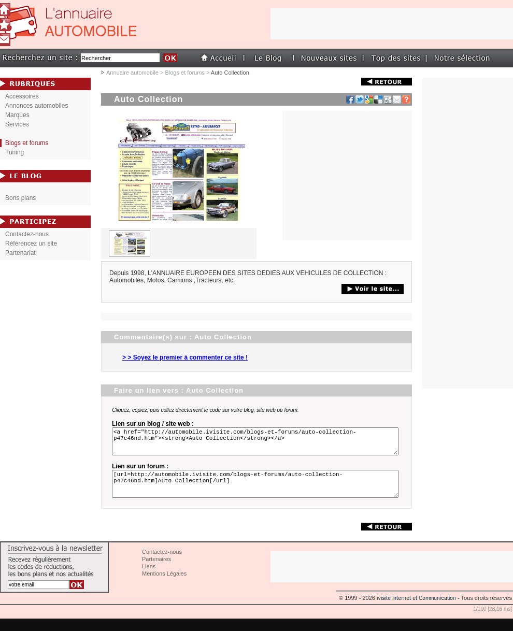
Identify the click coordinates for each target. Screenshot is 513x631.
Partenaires (156, 571)
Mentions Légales (164, 586)
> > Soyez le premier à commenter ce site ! (185, 357)
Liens (148, 579)
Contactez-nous (27, 234)
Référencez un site (31, 243)
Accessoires (22, 96)
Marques (17, 115)
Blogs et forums (184, 72)
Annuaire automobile (132, 72)
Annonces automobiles (36, 105)
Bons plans (20, 198)
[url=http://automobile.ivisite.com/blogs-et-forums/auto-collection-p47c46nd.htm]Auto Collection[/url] (257, 493)
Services (17, 124)
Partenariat (20, 252)
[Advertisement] (347, 175)
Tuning (14, 152)
